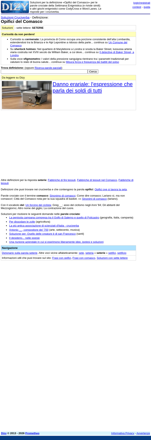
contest (136, 7)
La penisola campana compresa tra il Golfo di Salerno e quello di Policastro (54, 217)
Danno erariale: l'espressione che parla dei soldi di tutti (93, 87)
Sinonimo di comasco (63, 195)
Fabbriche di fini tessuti (62, 180)
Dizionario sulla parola (19, 252)
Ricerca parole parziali (48, 67)
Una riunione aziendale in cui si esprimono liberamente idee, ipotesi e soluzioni (56, 241)
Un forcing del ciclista (38, 205)
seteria (89, 252)
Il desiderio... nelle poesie (24, 237)
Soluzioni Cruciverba (15, 17)
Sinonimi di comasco (94, 198)
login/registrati (141, 2)
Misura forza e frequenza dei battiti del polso (92, 62)
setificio (121, 252)
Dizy (4, 433)
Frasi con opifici (61, 257)
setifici (112, 252)
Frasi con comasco (84, 257)
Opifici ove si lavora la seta (111, 189)
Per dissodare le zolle (22, 221)
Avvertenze (143, 433)
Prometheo (32, 433)
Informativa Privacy (122, 433)
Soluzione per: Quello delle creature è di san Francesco (42, 233)
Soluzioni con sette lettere (112, 257)
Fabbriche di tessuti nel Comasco (97, 180)
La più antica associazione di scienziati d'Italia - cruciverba (44, 225)
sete (81, 252)
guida (147, 7)
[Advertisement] (119, 289)
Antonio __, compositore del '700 (28, 229)
